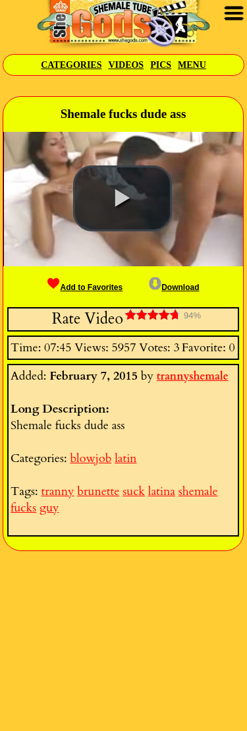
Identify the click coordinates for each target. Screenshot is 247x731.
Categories (71, 65)
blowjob (90, 458)
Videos (126, 65)
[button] (122, 198)
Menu (192, 65)
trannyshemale (193, 376)
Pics (160, 65)
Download (174, 287)
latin (125, 458)
